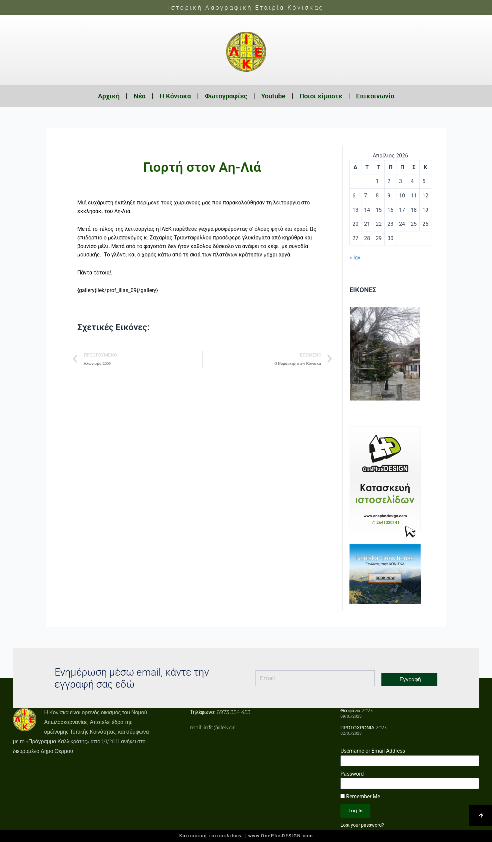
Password (352, 774)
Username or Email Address (372, 751)
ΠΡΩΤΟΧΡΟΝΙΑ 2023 (363, 728)
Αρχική (109, 96)
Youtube (273, 96)
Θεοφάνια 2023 (356, 711)
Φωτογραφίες (226, 96)
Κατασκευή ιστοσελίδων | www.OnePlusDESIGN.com (246, 835)
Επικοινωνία (375, 96)
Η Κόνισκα (175, 96)
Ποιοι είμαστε (320, 96)
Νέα (140, 96)
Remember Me (360, 796)
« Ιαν (354, 257)
